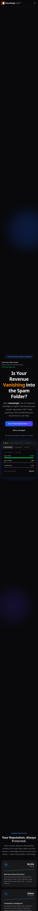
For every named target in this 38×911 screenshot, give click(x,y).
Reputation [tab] (18, 447)
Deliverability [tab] (8, 447)
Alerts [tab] (27, 447)
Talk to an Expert (19, 430)
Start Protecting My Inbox (19, 424)
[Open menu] (34, 3)
